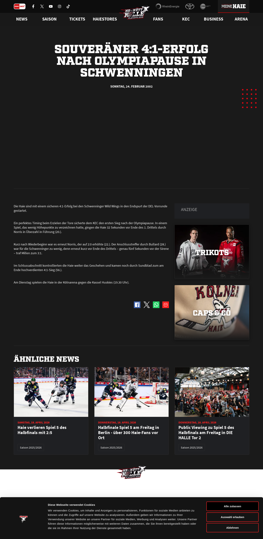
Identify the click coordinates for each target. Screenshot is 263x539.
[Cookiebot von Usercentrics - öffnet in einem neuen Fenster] (24, 532)
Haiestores (105, 19)
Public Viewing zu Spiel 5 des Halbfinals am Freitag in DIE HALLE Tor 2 (206, 350)
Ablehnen (232, 515)
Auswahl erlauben (232, 505)
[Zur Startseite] (135, 14)
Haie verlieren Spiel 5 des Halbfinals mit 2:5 (42, 347)
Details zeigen (194, 531)
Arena (241, 19)
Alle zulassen (232, 494)
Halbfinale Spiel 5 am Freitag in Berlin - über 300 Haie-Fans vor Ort (128, 350)
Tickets (77, 19)
